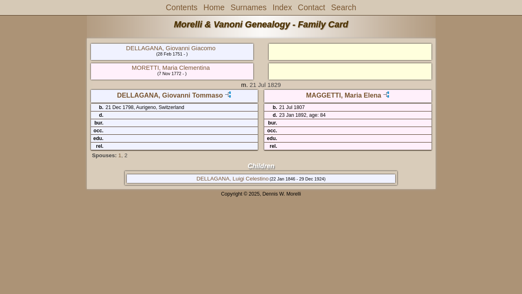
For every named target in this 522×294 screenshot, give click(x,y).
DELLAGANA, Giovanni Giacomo (170, 48)
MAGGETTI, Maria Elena (343, 95)
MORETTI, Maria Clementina (171, 68)
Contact (311, 7)
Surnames (248, 7)
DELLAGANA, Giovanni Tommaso (170, 95)
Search (343, 7)
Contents (182, 7)
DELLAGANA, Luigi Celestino (233, 179)
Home (214, 7)
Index (282, 7)
